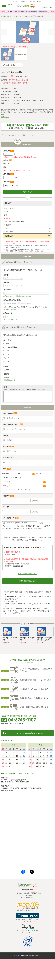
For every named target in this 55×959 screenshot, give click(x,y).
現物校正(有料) (24, 303)
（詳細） (13, 309)
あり (8, 316)
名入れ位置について (13, 65)
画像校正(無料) (9, 303)
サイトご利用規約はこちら (27, 574)
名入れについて (8, 296)
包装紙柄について (9, 380)
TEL (50, 7)
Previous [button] (4, 32)
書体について (13, 278)
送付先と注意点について (11, 319)
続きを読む (5, 117)
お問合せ (45, 7)
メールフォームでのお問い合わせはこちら (30, 733)
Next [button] (51, 32)
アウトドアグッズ (20, 16)
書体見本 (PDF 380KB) (23, 296)
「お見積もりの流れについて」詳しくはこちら (17, 135)
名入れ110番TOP (6, 16)
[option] (27, 32)
